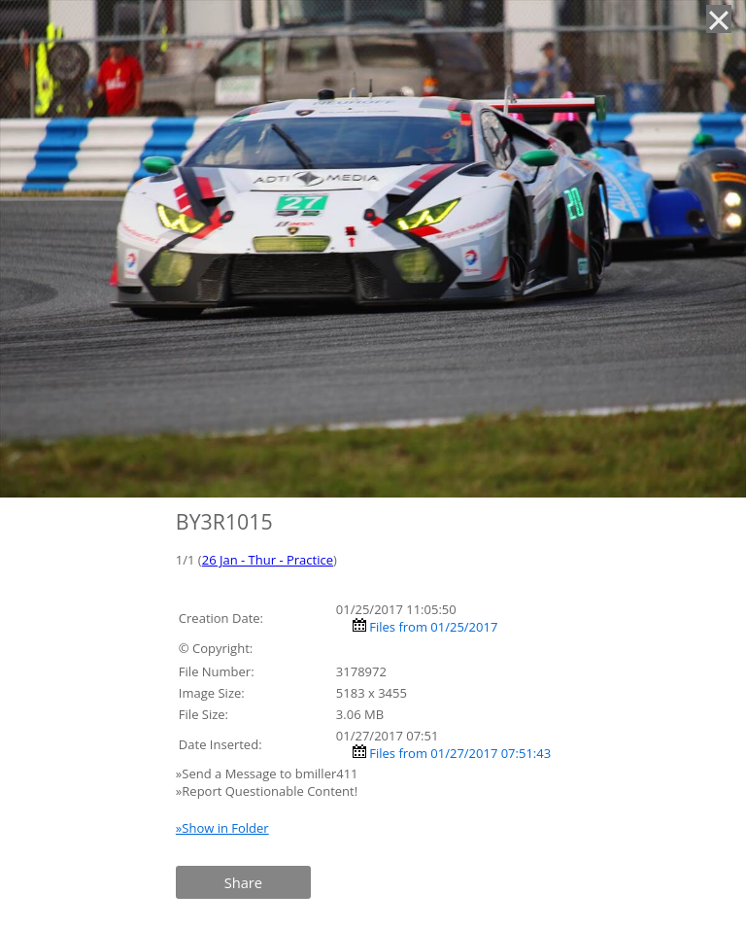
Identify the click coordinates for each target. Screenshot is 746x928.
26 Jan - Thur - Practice (267, 559)
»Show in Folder (222, 828)
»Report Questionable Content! (266, 791)
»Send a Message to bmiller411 (268, 773)
